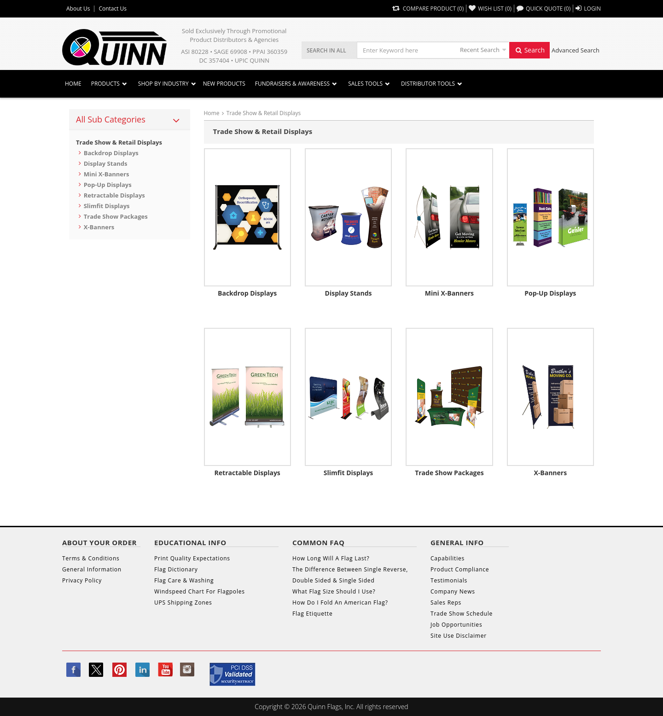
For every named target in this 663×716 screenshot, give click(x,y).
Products (105, 83)
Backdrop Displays (111, 153)
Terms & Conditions (91, 558)
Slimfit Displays (107, 206)
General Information (92, 569)
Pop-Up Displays (108, 184)
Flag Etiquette (312, 613)
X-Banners (99, 227)
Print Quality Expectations (192, 558)
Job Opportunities (456, 625)
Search (529, 50)
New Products (224, 83)
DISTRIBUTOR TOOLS (428, 83)
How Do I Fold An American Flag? (340, 602)
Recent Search (480, 50)
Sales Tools (365, 83)
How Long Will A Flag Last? (330, 558)
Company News (452, 591)
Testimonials (448, 580)
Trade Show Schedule (461, 613)
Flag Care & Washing (184, 580)
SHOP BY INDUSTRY (163, 83)
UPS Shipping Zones (183, 602)
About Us (78, 9)
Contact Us (113, 9)
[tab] (129, 119)
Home (73, 83)
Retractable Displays (114, 195)
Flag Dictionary (176, 569)
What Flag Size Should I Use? (333, 591)
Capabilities (447, 558)
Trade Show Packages (116, 216)
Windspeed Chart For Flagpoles (199, 591)
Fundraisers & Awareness (292, 83)
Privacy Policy (82, 580)
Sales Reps (445, 602)
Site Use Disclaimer (458, 636)
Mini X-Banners (106, 174)
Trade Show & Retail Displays (119, 142)
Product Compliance (459, 569)
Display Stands (106, 163)
